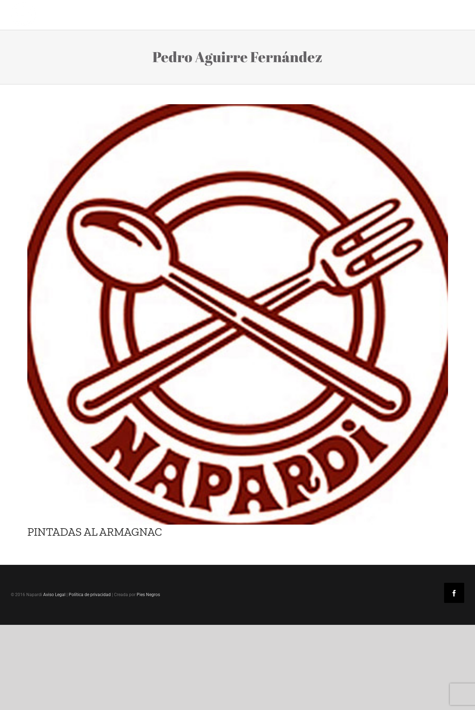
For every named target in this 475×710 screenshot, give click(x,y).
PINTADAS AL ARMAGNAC (94, 532)
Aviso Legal (54, 594)
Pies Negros (148, 594)
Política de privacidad (90, 594)
